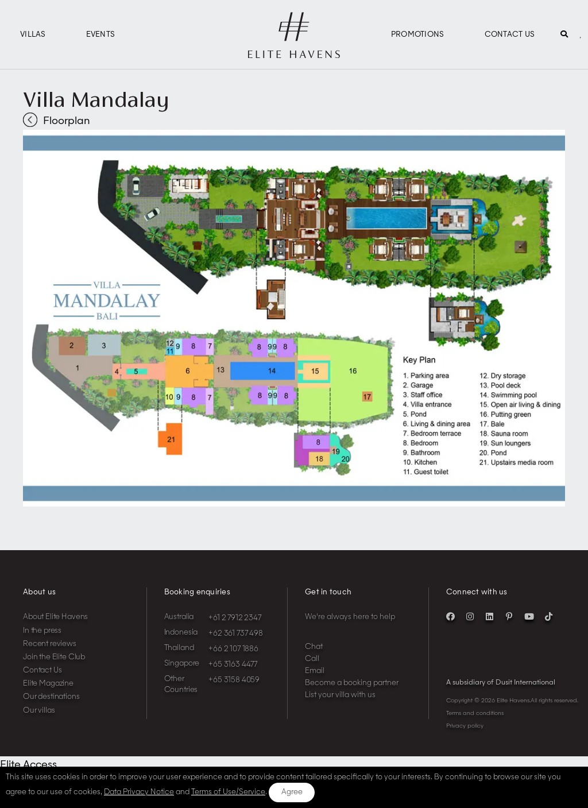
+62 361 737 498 (235, 633)
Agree (292, 792)
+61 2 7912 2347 (234, 618)
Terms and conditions (475, 713)
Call (312, 659)
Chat (314, 647)
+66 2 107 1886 (233, 649)
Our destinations (51, 697)
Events (100, 34)
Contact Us (510, 34)
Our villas (39, 710)
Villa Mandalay (96, 99)
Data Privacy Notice (139, 792)
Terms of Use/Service (228, 792)
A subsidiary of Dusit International (500, 682)
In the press (42, 631)
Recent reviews (49, 644)
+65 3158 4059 (234, 680)
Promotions (417, 34)
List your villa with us (340, 695)
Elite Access (28, 765)
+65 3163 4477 (232, 664)
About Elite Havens (55, 617)
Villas (33, 34)
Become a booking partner (352, 683)
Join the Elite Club (54, 657)
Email (314, 671)
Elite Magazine (48, 683)
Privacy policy (464, 726)
